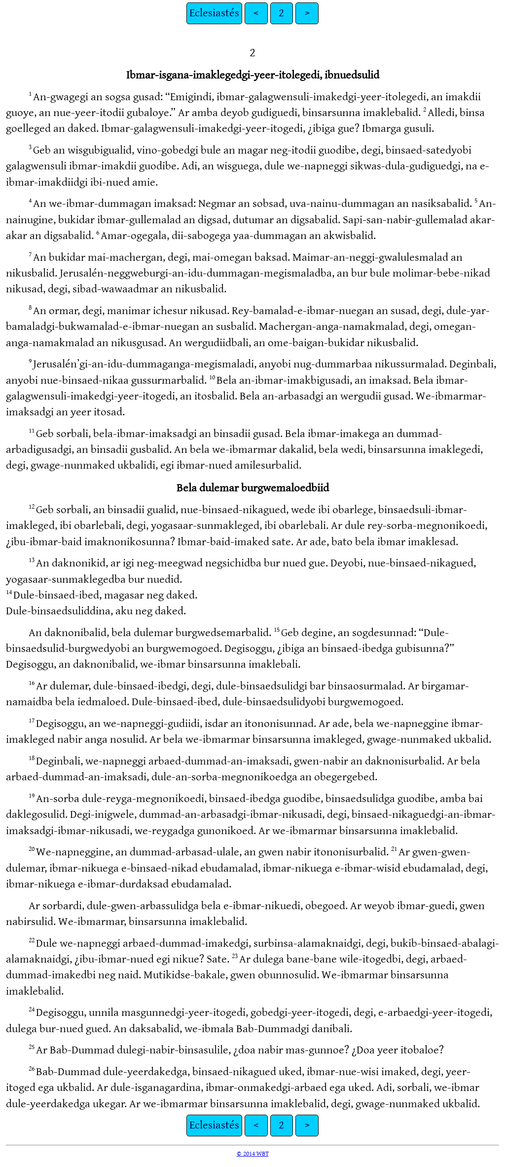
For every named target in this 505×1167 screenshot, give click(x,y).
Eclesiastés (214, 13)
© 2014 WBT (253, 1154)
